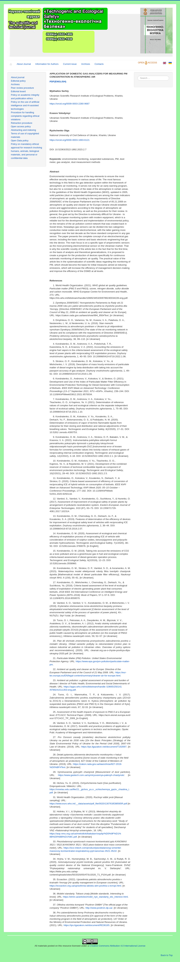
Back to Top (167, 955)
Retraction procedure (21, 123)
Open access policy (21, 126)
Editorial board (18, 91)
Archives (85, 64)
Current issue (70, 64)
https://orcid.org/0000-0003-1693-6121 (69, 140)
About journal (17, 77)
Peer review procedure (22, 88)
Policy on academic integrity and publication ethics (25, 97)
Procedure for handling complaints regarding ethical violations (25, 116)
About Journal (24, 64)
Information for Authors (47, 64)
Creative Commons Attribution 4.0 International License (117, 945)
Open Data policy (19, 140)
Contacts (99, 64)
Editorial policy (18, 81)
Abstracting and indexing (23, 130)
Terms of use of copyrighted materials (25, 135)
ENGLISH (58, 81)
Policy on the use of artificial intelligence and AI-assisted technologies (25, 105)
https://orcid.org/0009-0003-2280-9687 (69, 103)
